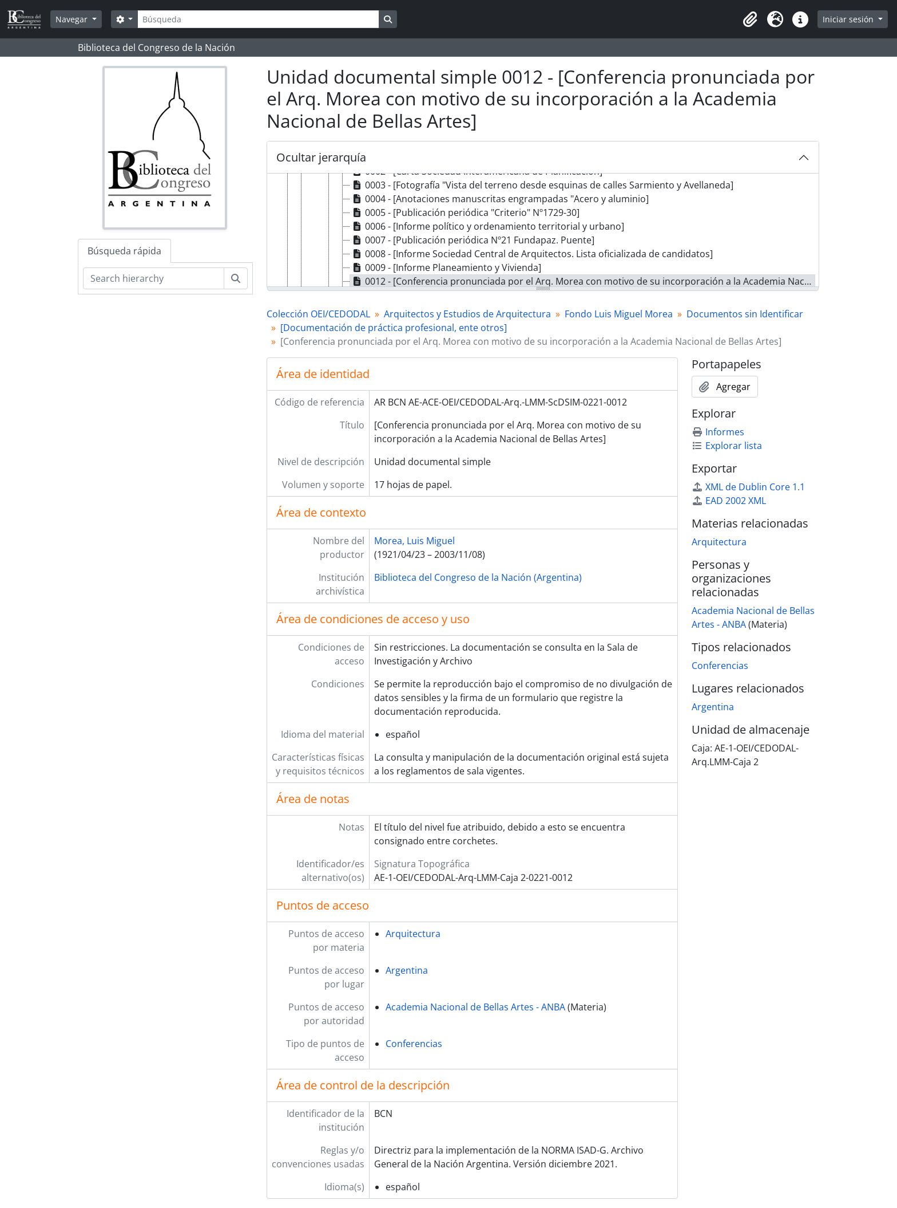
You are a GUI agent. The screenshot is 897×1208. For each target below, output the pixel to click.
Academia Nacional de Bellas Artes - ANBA (475, 1007)
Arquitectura (413, 933)
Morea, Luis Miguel (414, 540)
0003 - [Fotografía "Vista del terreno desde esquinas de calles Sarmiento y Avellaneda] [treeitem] (541, 185)
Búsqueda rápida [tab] (124, 251)
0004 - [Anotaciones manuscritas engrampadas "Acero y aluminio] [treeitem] (499, 199)
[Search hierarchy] (153, 278)
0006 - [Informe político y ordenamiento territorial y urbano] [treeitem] (487, 226)
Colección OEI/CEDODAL (318, 314)
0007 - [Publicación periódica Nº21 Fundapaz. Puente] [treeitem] (472, 240)
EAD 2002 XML (729, 500)
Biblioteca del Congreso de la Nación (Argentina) (478, 577)
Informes (718, 432)
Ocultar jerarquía (321, 157)
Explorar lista (727, 445)
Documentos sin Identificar (744, 314)
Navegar (72, 19)
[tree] (543, 231)
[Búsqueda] (258, 19)
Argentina (407, 970)
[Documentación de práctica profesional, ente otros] (393, 327)
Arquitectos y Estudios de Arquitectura (467, 314)
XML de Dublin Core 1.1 (748, 487)
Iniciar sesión (849, 19)
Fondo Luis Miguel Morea (619, 314)
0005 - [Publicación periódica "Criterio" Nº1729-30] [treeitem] (465, 212)
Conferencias (414, 1043)
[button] (750, 19)
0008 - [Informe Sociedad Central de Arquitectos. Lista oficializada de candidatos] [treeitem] (531, 254)
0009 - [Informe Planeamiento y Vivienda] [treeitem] (445, 267)
